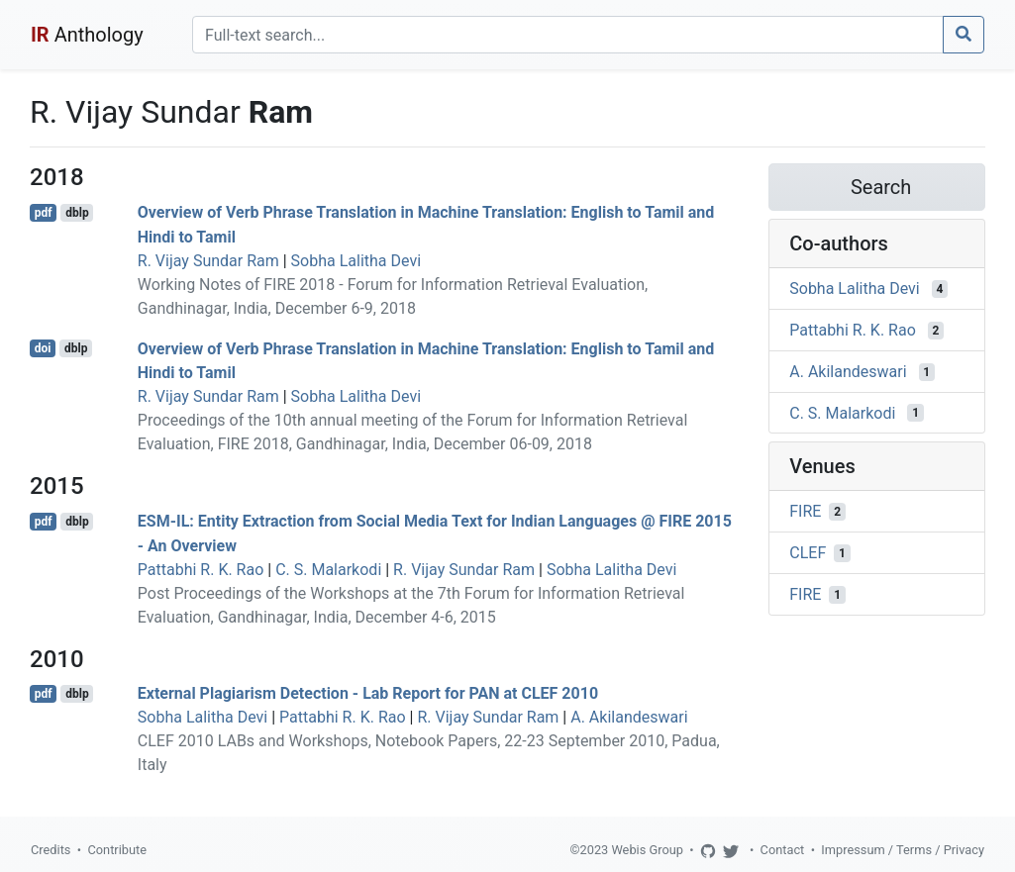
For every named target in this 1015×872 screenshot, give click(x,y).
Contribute (117, 849)
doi (43, 348)
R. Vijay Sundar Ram (208, 260)
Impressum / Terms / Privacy (902, 849)
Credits (50, 849)
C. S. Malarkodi (328, 569)
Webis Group (647, 849)
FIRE (805, 511)
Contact (783, 849)
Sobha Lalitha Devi (356, 260)
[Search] (568, 34)
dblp (76, 213)
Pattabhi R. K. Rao (201, 569)
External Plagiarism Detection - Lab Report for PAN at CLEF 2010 (368, 693)
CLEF (807, 552)
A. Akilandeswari (628, 717)
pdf (43, 213)
